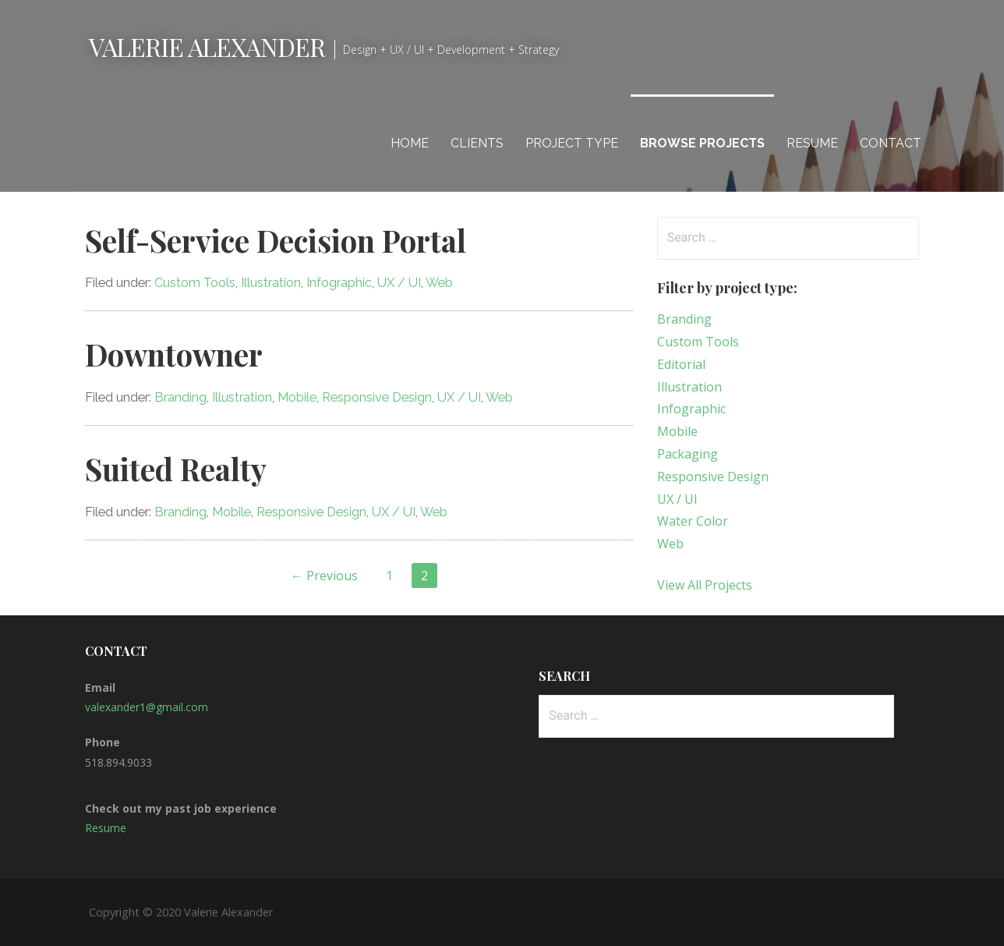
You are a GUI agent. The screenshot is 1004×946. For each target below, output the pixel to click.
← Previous (324, 575)
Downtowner (174, 354)
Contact (890, 143)
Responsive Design (377, 397)
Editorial (681, 364)
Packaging (687, 453)
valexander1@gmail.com (146, 707)
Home (410, 143)
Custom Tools (194, 282)
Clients (477, 143)
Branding (180, 397)
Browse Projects (702, 143)
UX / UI (399, 282)
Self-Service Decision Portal (275, 240)
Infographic (339, 282)
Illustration (271, 282)
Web (439, 282)
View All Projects (704, 584)
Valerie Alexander (207, 46)
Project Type (571, 143)
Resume (812, 143)
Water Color (692, 521)
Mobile (297, 397)
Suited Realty (176, 468)
